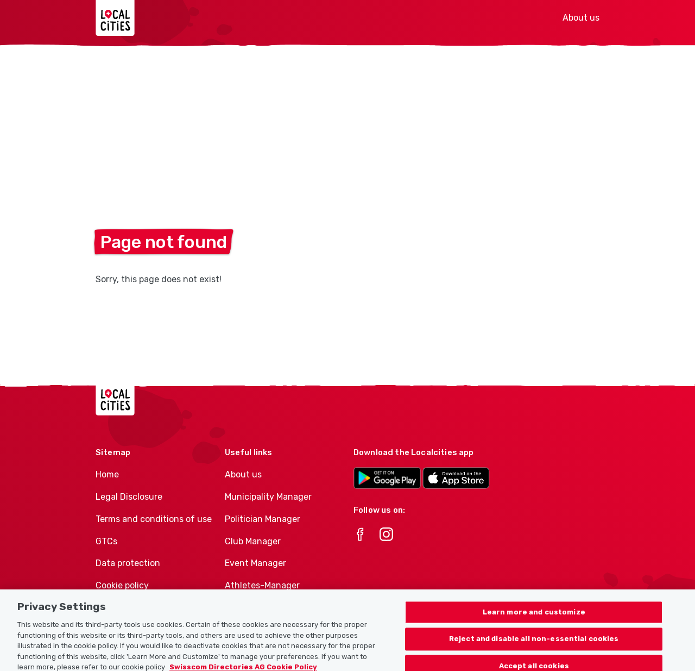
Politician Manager (262, 519)
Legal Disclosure (129, 497)
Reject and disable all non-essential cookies (534, 645)
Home (107, 474)
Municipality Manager (268, 497)
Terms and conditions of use (154, 519)
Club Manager (253, 541)
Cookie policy (122, 585)
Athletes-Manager (262, 585)
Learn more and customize (534, 618)
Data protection (128, 563)
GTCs (106, 541)
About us (581, 18)
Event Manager (255, 563)
